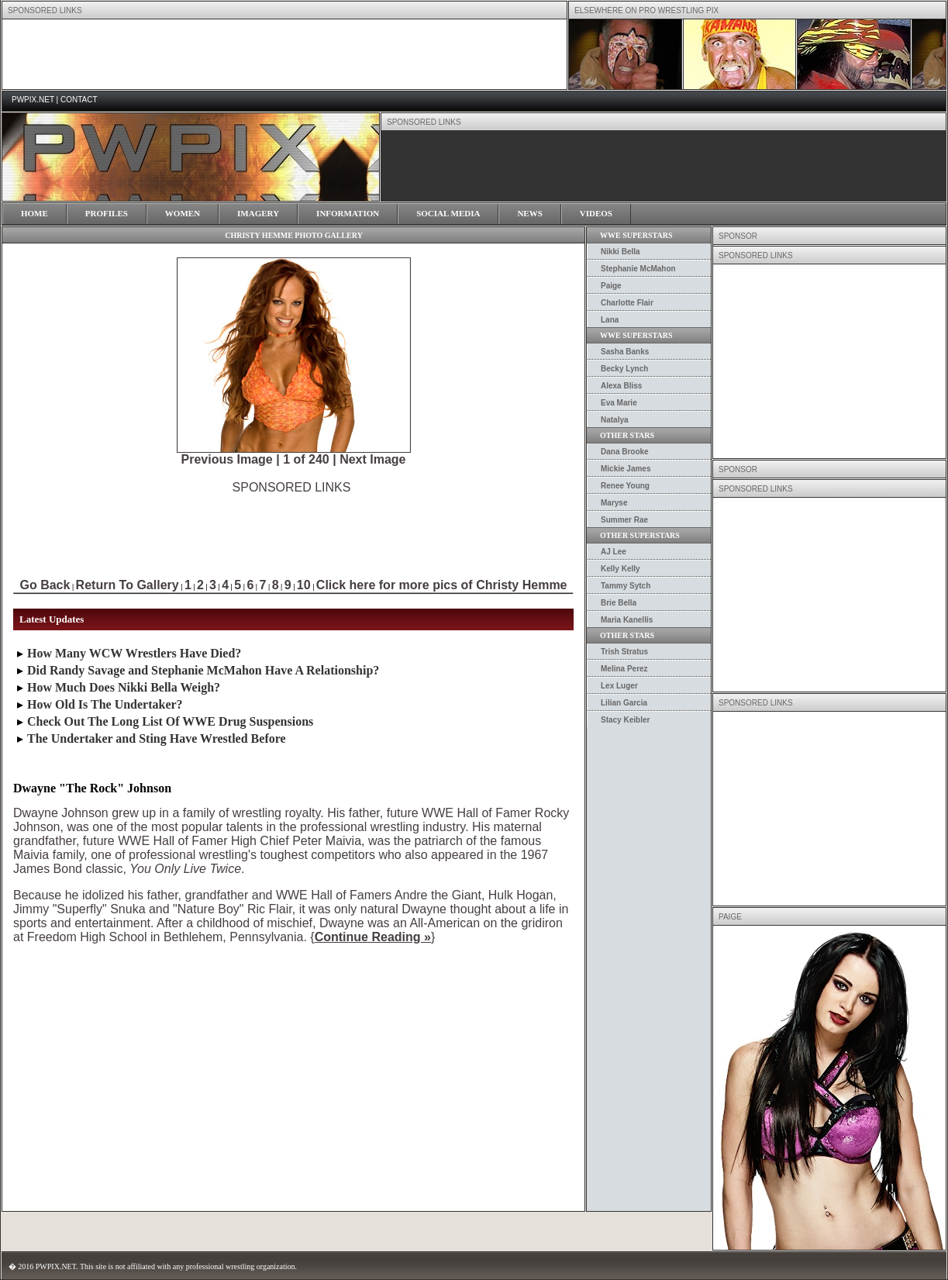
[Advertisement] (291, 529)
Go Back (44, 585)
